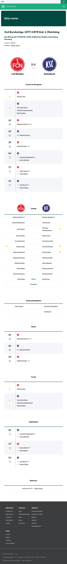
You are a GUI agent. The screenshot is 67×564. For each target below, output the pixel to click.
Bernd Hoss (46, 279)
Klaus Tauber (24, 171)
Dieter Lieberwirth (19, 252)
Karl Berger (23, 185)
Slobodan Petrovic (23, 124)
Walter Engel (15, 45)
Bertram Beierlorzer (18, 222)
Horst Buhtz (21, 279)
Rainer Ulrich (46, 235)
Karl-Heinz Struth (47, 241)
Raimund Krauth (25, 135)
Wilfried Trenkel (47, 257)
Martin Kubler (21, 113)
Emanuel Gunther (47, 268)
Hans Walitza (24, 174)
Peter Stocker (20, 235)
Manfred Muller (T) (19, 217)
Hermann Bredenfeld (26, 157)
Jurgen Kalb (46, 222)
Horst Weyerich (20, 241)
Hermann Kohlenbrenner (25, 110)
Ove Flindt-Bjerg (22, 107)
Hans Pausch (21, 229)
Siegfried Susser (22, 146)
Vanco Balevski (24, 160)
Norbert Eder (21, 96)
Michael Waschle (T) (48, 217)
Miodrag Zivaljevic (19, 273)
